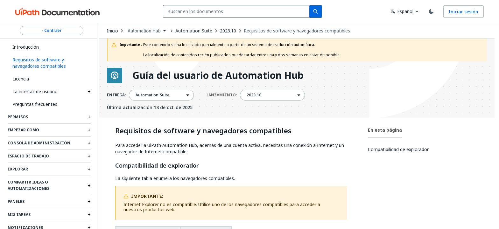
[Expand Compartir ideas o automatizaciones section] (89, 185)
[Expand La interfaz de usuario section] (89, 91)
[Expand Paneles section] (89, 202)
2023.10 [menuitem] (254, 95)
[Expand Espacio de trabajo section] (89, 156)
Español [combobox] (401, 11)
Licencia (20, 78)
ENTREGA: (116, 95)
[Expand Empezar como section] (89, 130)
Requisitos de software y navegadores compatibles (297, 31)
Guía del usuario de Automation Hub (218, 75)
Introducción (25, 47)
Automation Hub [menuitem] (144, 30)
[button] (49, 63)
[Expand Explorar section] (89, 169)
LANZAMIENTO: (222, 95)
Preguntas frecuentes (34, 104)
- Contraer (51, 30)
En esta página (385, 130)
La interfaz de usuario (35, 91)
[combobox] (237, 11)
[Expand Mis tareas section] (89, 215)
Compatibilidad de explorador (157, 166)
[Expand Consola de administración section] (89, 143)
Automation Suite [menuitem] (153, 95)
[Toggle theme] (431, 11)
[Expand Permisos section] (89, 117)
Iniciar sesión (463, 11)
